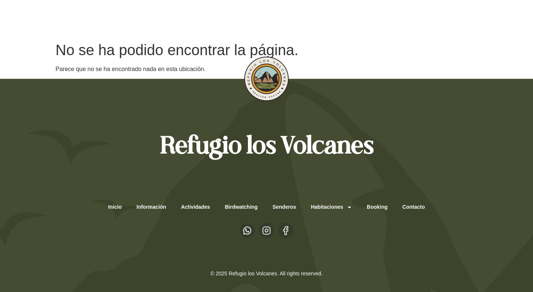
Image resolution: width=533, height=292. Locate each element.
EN (91, 19)
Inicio (115, 207)
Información (151, 207)
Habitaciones (331, 207)
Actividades (195, 207)
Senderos (284, 207)
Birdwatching (241, 207)
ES (76, 19)
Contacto (413, 207)
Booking (377, 207)
